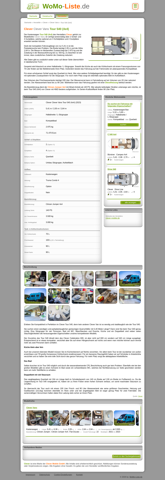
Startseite (27, 23)
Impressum (30, 475)
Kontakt (79, 475)
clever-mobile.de (113, 218)
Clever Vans (54, 23)
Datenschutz (44, 475)
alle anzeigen (130, 202)
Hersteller (37, 23)
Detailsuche (47, 16)
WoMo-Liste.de (136, 477)
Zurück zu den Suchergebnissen (126, 456)
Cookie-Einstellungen (63, 475)
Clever (45, 23)
